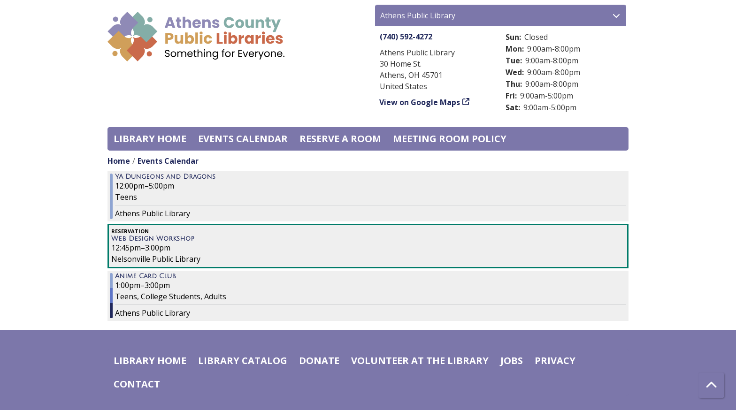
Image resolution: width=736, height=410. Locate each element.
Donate (319, 360)
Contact (137, 384)
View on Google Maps (420, 102)
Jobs (511, 360)
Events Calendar (243, 138)
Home (118, 161)
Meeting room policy (449, 138)
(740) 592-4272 (406, 36)
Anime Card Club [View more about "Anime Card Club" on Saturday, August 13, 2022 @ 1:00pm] (145, 276)
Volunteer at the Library (420, 360)
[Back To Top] (711, 385)
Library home (150, 138)
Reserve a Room (340, 138)
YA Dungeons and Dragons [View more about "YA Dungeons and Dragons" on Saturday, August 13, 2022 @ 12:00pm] (165, 177)
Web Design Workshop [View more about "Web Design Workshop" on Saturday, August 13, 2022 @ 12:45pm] (152, 238)
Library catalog (242, 360)
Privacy (555, 360)
